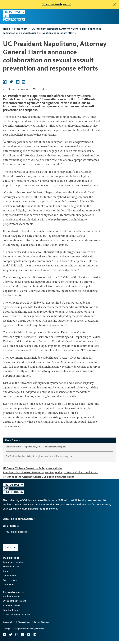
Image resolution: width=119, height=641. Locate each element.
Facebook (4, 634)
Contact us (8, 584)
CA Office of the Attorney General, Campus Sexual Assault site (38, 476)
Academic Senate (11, 605)
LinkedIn (34, 634)
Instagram (16, 634)
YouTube (28, 634)
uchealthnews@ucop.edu (61, 456)
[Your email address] (50, 531)
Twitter (10, 634)
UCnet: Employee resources (17, 614)
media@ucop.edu (58, 447)
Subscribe (10, 547)
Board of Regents (11, 610)
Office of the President (14, 600)
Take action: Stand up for (56, 4)
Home (6, 28)
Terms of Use (24, 622)
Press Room (20, 28)
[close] (114, 4)
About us (7, 571)
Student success (11, 566)
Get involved (9, 575)
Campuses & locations (14, 562)
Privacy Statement (42, 622)
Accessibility (8, 622)
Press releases (10, 580)
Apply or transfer (11, 596)
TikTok (22, 634)
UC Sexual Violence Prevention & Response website (32, 468)
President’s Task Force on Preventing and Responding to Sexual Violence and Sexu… (50, 472)
